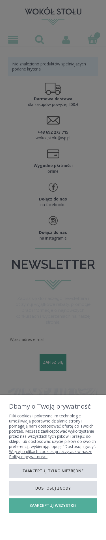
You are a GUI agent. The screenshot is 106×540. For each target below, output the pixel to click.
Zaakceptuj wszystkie (53, 505)
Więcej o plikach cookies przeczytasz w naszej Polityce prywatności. (51, 454)
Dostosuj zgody (53, 488)
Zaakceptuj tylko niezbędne (53, 470)
